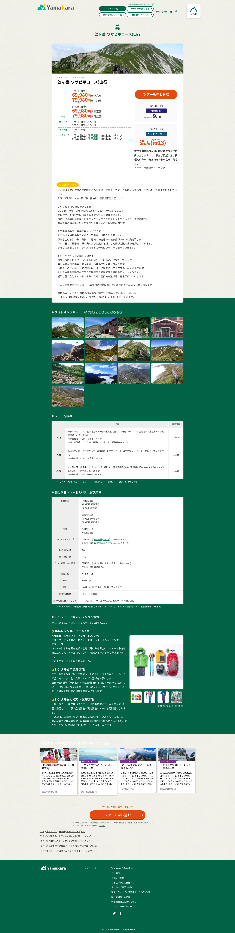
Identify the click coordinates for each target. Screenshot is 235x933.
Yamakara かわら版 (120, 868)
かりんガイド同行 (78, 77)
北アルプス (51, 831)
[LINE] (170, 175)
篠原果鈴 (93, 135)
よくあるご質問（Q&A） (123, 887)
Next (202, 770)
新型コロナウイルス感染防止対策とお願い (131, 892)
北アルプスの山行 (54, 850)
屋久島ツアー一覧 (142, 14)
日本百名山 (63, 77)
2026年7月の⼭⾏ (54, 836)
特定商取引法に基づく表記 (124, 901)
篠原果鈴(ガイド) (102, 539)
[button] (194, 11)
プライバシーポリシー (121, 906)
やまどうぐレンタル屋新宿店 (81, 431)
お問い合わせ (161, 11)
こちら (102, 825)
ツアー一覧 (116, 8)
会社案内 (115, 872)
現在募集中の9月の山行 (57, 845)
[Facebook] (176, 12)
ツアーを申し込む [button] (156, 94)
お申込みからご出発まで (122, 882)
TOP (42, 831)
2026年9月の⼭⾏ (54, 841)
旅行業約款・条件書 (120, 896)
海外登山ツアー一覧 (114, 14)
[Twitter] (171, 12)
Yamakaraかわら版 (140, 8)
